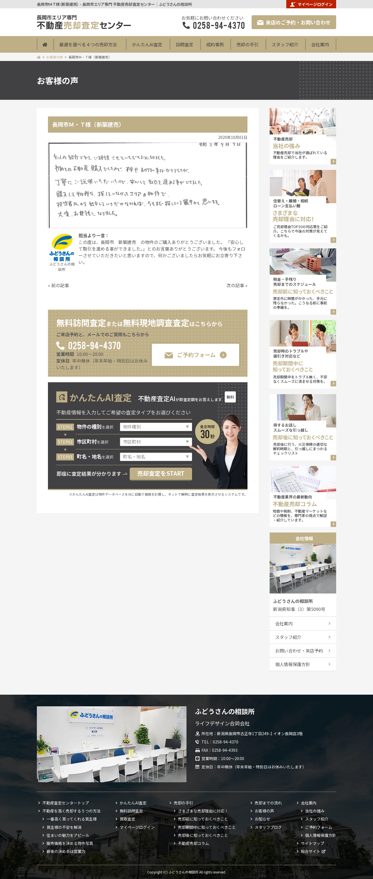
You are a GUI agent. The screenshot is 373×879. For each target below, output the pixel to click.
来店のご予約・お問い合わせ (294, 22)
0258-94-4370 (94, 345)
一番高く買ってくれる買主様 (72, 818)
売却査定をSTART (161, 473)
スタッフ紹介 (285, 44)
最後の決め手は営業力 (66, 851)
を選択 (95, 427)
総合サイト (310, 851)
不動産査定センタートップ (65, 802)
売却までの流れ (268, 802)
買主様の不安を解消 (64, 827)
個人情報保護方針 (292, 664)
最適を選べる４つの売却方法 (88, 44)
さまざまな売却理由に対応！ (203, 810)
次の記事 (235, 285)
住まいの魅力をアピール (68, 835)
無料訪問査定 (131, 810)
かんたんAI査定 (147, 44)
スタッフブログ (268, 827)
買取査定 (127, 818)
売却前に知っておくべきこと (203, 818)
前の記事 (60, 285)
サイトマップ (312, 843)
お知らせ (262, 818)
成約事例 (215, 44)
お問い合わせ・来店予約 (299, 650)
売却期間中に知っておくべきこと (207, 827)
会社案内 (320, 44)
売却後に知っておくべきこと (203, 835)
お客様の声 (54, 57)
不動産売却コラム (193, 843)
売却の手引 (247, 44)
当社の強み (315, 810)
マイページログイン (311, 4)
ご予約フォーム (190, 355)
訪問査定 (184, 44)
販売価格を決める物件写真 (70, 843)
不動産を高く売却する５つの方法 (71, 810)
